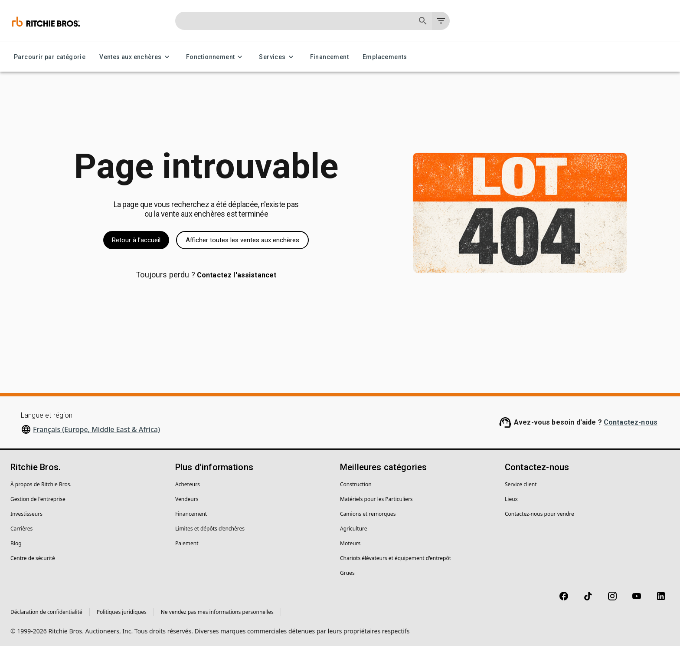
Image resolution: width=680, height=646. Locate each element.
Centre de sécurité (32, 558)
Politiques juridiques (122, 612)
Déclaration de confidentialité (46, 612)
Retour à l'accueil (136, 240)
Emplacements (385, 57)
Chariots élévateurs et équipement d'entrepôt (395, 558)
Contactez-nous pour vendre (539, 513)
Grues (347, 573)
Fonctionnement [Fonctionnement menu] (216, 57)
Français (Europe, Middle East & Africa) (96, 429)
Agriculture (353, 528)
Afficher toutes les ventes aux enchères (242, 240)
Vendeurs (186, 499)
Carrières (21, 528)
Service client (521, 484)
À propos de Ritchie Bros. (41, 484)
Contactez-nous (630, 422)
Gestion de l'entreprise (37, 499)
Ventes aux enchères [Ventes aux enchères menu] (136, 57)
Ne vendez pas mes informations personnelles (217, 612)
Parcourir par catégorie (49, 57)
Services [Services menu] (277, 57)
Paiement (187, 543)
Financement (329, 57)
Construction (356, 484)
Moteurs (350, 543)
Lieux (511, 499)
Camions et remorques (368, 513)
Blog (16, 543)
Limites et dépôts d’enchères (210, 528)
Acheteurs (187, 484)
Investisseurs (26, 513)
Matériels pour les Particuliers (376, 499)
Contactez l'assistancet (236, 275)
